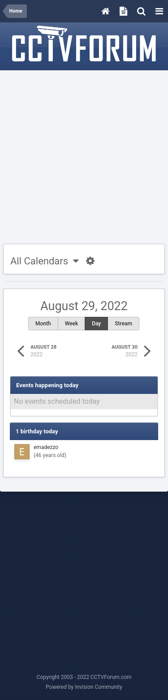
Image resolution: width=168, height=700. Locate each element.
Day (96, 323)
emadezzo (46, 447)
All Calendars (44, 261)
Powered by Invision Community (84, 687)
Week (71, 323)
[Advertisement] (84, 157)
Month (43, 323)
